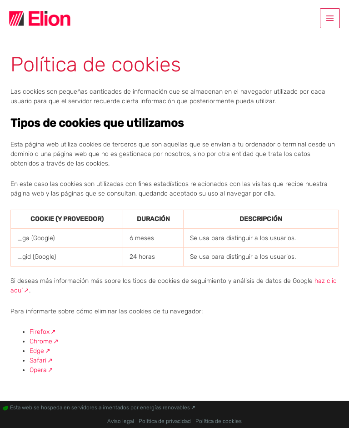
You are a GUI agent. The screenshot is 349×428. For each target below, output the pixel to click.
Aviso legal (120, 421)
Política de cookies (218, 421)
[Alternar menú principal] (330, 18)
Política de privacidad (165, 421)
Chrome (41, 341)
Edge (37, 351)
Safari (38, 360)
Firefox (40, 332)
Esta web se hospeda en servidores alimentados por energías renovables (100, 407)
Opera (38, 370)
